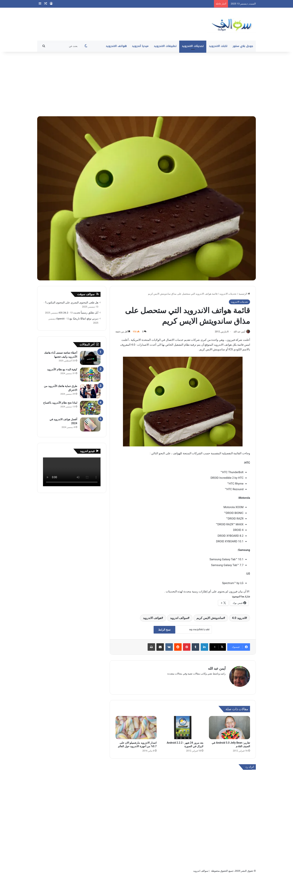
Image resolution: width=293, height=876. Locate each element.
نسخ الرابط (164, 629)
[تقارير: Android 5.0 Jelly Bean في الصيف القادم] (229, 725)
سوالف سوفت (86, 294)
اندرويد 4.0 (238, 618)
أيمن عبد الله (237, 331)
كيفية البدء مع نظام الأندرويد (62, 369)
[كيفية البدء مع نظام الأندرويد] (90, 375)
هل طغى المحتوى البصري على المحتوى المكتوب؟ (71, 302)
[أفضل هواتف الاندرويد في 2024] (90, 424)
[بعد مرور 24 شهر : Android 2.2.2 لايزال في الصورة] (182, 725)
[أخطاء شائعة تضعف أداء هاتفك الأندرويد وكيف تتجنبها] (90, 358)
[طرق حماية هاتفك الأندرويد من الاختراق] (90, 391)
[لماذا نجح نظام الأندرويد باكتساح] (90, 408)
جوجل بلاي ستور (243, 46)
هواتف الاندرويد (116, 46)
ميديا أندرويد (140, 46)
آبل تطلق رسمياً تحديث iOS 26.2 (78, 312)
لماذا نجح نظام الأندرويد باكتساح (60, 402)
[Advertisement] (146, 83)
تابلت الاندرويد (218, 46)
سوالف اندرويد (179, 618)
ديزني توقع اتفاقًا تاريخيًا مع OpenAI (77, 318)
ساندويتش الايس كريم (209, 618)
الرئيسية (244, 293)
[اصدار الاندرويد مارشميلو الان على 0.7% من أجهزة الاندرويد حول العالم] (136, 725)
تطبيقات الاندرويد (165, 46)
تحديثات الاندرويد (193, 46)
